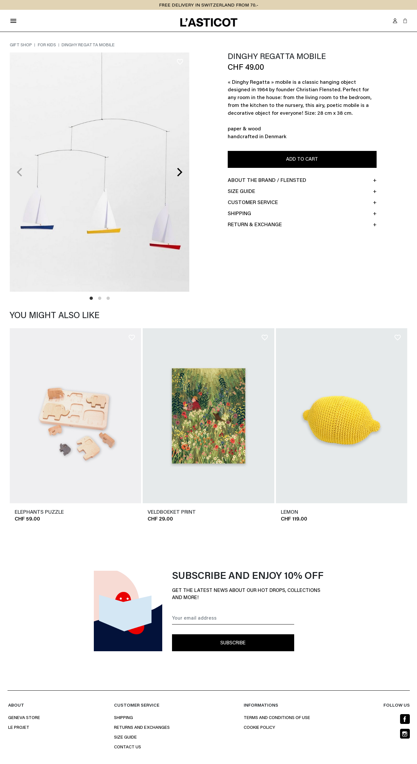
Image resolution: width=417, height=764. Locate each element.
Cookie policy (259, 728)
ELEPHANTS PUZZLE (39, 512)
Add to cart (302, 159)
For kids (47, 45)
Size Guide (125, 737)
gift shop (21, 45)
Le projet (18, 728)
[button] (405, 21)
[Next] (179, 172)
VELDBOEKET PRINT (172, 512)
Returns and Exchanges (142, 728)
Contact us (127, 747)
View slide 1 (91, 298)
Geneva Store (24, 718)
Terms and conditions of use (277, 718)
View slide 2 (99, 298)
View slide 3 (108, 298)
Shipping (123, 718)
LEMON (289, 512)
